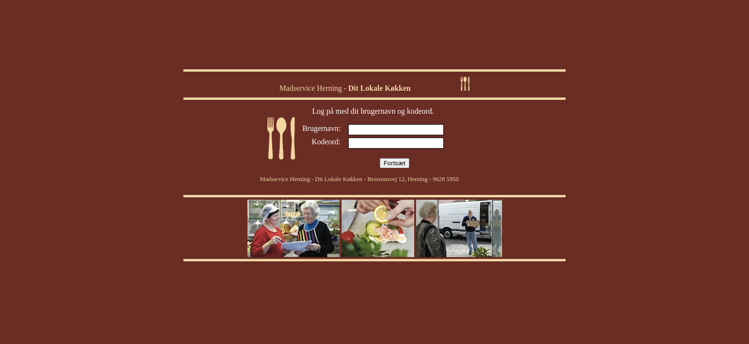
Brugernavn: (321, 128)
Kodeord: (325, 142)
